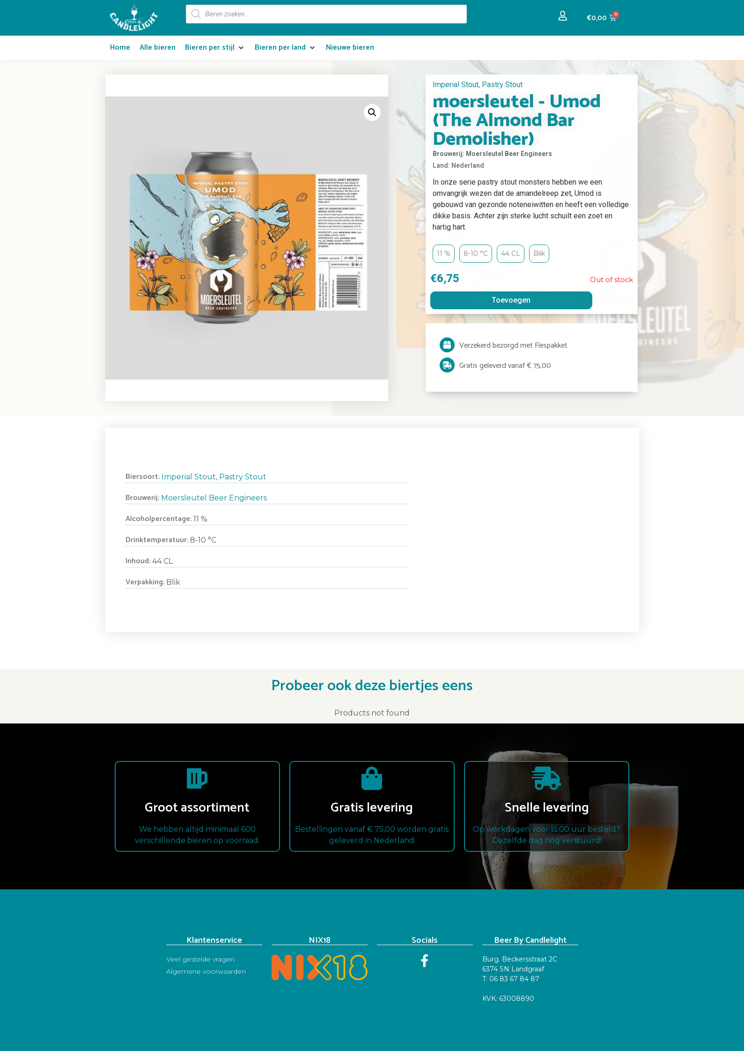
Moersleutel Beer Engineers (214, 497)
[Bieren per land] (286, 47)
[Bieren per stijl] (215, 47)
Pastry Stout (502, 84)
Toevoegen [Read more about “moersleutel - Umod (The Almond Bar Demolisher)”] (511, 300)
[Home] (120, 47)
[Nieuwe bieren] (350, 47)
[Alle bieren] (158, 47)
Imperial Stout (456, 84)
